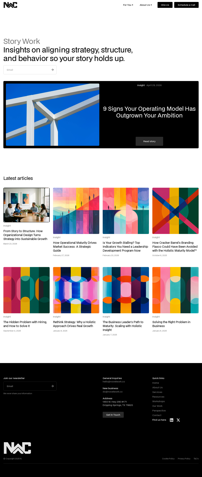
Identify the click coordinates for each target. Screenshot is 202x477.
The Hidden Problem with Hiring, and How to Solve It (25, 324)
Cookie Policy (168, 458)
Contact (156, 415)
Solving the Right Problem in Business (171, 324)
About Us (157, 387)
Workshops (158, 401)
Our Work (157, 405)
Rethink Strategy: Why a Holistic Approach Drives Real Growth (74, 324)
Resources (158, 396)
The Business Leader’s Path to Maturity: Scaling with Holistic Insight (123, 326)
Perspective (159, 410)
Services (157, 392)
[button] (128, 5)
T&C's (196, 458)
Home (155, 382)
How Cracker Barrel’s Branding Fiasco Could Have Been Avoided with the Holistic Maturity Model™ (175, 246)
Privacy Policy (184, 458)
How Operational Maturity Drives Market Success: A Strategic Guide (75, 246)
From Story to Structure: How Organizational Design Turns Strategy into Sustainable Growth (25, 235)
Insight (141, 85)
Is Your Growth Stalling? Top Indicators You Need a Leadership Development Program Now (125, 246)
